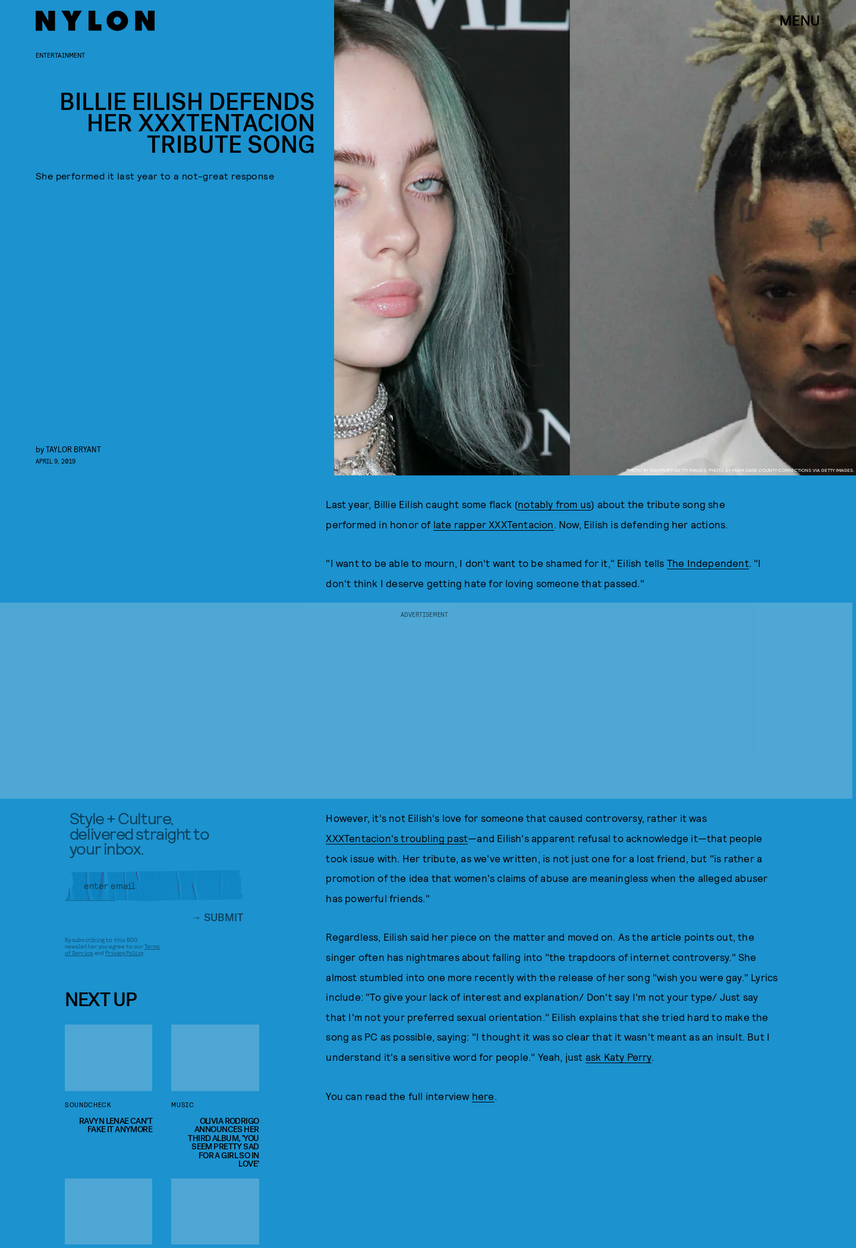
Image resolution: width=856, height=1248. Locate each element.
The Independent (708, 563)
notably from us (554, 504)
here (483, 1096)
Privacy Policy (124, 957)
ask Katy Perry (619, 1057)
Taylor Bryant (73, 449)
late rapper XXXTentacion (493, 524)
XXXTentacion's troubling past (397, 838)
